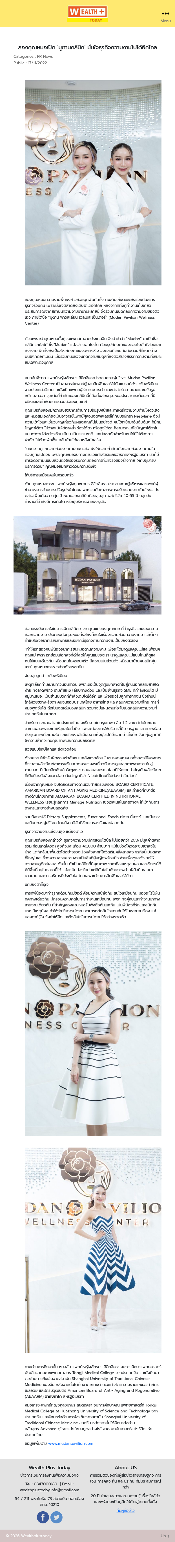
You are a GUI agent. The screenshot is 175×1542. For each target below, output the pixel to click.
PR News (45, 56)
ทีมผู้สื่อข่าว (125, 1511)
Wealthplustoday (36, 1536)
